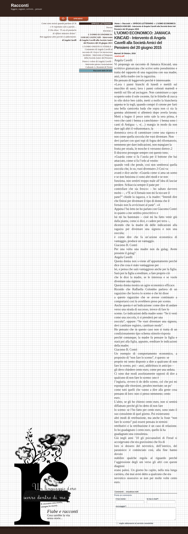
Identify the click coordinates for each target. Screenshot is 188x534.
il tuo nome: (121, 499)
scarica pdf (119, 56)
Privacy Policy (140, 528)
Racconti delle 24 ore (102, 71)
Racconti (126, 23)
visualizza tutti (132, 492)
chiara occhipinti (164, 528)
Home (117, 23)
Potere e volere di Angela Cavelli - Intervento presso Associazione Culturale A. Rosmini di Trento (97, 64)
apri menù (78, 19)
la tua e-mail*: (153, 499)
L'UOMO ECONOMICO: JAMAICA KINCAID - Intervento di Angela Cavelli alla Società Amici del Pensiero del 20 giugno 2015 (145, 26)
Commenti (119, 492)
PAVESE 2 (108, 31)
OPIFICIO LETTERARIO (143, 23)
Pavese (110, 27)
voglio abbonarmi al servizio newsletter (136, 523)
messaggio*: (121, 506)
